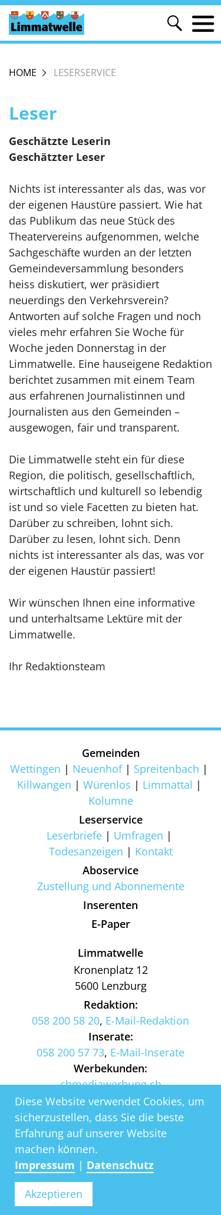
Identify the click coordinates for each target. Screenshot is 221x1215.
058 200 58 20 (66, 1020)
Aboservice (110, 870)
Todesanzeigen (86, 851)
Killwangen (44, 785)
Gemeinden (111, 753)
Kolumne (110, 800)
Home (23, 72)
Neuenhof (97, 769)
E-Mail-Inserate (147, 1052)
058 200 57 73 (70, 1052)
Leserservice (111, 819)
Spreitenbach (166, 769)
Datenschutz (120, 1165)
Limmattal (168, 785)
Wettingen (35, 769)
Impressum (45, 1165)
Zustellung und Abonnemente (110, 886)
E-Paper (110, 924)
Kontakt (154, 851)
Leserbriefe (74, 835)
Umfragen (138, 835)
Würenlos (107, 785)
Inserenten (110, 905)
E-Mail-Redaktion (147, 1020)
